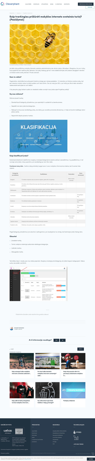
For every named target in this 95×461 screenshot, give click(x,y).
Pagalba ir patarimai (27, 13)
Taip (56, 340)
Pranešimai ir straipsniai (59, 433)
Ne (62, 340)
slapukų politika (28, 459)
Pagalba (90, 7)
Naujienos (19, 13)
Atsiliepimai (44, 4)
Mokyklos (36, 4)
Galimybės (28, 4)
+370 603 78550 (78, 444)
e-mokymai (58, 4)
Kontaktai (67, 4)
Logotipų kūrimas (57, 437)
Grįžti (12, 349)
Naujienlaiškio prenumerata (59, 431)
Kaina (51, 4)
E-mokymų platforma (37, 439)
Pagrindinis (12, 13)
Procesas (34, 435)
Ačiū (80, 349)
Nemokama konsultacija (85, 4)
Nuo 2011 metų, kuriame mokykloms (85, 453)
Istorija (54, 441)
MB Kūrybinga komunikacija (49, 453)
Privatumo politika (5, 453)
